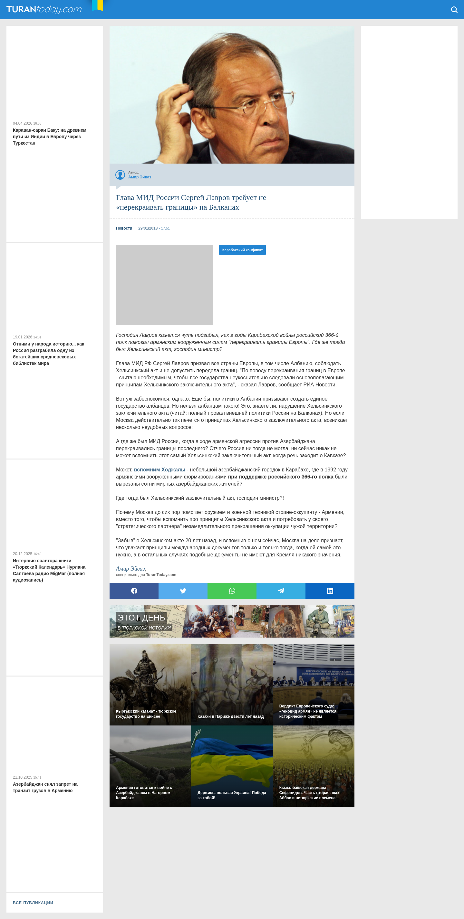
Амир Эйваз (130, 568)
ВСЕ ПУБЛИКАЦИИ (33, 903)
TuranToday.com (44, 9)
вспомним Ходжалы (160, 469)
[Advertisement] (164, 285)
